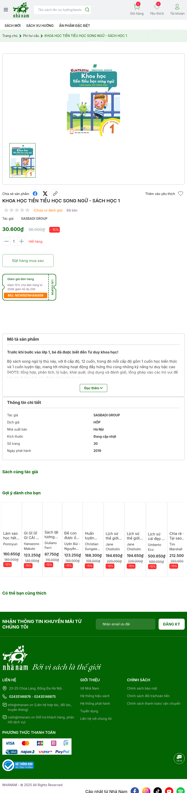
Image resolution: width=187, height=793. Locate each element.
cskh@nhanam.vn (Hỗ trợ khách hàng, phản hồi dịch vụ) (41, 700)
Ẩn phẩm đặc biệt (74, 26)
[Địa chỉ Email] (125, 624)
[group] (93, 98)
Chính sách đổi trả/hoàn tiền (148, 677)
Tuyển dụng (89, 692)
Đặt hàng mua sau (28, 260)
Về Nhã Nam (89, 669)
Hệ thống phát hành (95, 685)
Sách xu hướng (39, 26)
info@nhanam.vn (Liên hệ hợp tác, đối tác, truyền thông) (40, 688)
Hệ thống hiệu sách (95, 677)
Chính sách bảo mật (142, 669)
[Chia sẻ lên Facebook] (35, 193)
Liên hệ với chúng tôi (96, 700)
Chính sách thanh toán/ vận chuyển (154, 685)
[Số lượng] (13, 241)
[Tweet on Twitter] (45, 193)
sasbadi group (34, 218)
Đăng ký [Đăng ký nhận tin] (171, 624)
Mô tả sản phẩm (23, 339)
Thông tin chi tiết (24, 402)
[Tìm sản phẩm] (62, 9)
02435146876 (20, 678)
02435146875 (45, 678)
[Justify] (87, 10)
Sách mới (13, 26)
